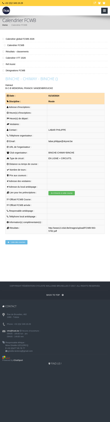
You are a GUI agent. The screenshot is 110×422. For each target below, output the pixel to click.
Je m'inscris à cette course (62, 193)
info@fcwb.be (13, 331)
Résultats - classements (15, 51)
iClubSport (18, 360)
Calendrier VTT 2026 (14, 58)
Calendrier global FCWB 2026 (18, 39)
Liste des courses (16, 242)
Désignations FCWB (13, 70)
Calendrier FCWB (14, 45)
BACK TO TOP (55, 295)
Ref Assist (8, 64)
